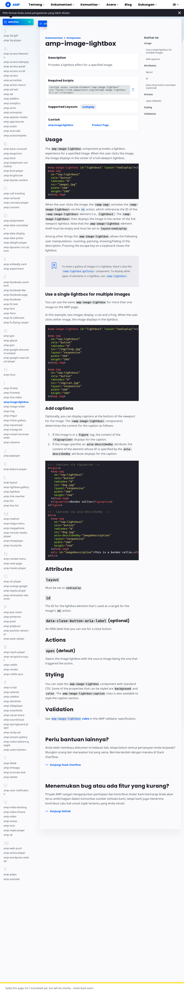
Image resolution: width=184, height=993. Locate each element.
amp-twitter (11, 766)
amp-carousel (12, 194)
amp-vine (9, 815)
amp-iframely (11, 385)
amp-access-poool (14, 63)
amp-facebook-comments (16, 276)
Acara (112, 5)
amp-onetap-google (15, 579)
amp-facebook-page (15, 287)
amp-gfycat (10, 333)
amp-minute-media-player (16, 527)
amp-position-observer (16, 625)
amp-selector (11, 681)
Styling (148, 107)
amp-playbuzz (12, 618)
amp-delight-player (15, 235)
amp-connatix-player (16, 199)
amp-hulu (9, 367)
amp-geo (9, 328)
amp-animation (13, 109)
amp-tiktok (10, 752)
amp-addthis (11, 95)
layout (149, 72)
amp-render (11, 658)
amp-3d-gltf (10, 35)
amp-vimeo (10, 810)
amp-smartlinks (13, 699)
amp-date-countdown (16, 221)
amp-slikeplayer (13, 695)
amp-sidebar (11, 686)
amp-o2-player (12, 574)
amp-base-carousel (15, 145)
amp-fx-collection (14, 310)
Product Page (100, 125)
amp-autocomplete (15, 132)
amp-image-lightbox (16, 394)
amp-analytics (12, 99)
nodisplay (88, 107)
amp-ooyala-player (15, 583)
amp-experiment (13, 261)
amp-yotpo (10, 863)
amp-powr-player (14, 631)
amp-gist (9, 338)
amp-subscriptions (15, 739)
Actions (148, 94)
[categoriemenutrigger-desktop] (52, 24)
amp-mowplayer (13, 533)
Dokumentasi (62, 5)
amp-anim (10, 104)
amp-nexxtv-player (15, 561)
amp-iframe (10, 381)
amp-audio (10, 122)
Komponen (74, 38)
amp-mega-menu (14, 516)
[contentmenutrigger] (161, 38)
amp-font (9, 301)
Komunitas (90, 5)
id (147, 78)
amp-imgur (10, 408)
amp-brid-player (13, 167)
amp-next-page (13, 556)
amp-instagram (13, 422)
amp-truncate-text (14, 761)
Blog (128, 5)
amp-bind (9, 154)
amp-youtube (12, 868)
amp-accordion (12, 76)
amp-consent (11, 203)
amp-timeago (12, 757)
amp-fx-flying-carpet (16, 315)
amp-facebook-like (14, 283)
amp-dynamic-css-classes (16, 241)
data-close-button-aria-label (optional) (161, 86)
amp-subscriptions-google (16, 732)
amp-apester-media (15, 113)
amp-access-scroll (14, 67)
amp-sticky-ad (12, 721)
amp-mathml (11, 511)
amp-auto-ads (12, 127)
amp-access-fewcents (16, 53)
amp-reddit (10, 654)
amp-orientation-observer (16, 589)
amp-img (9, 404)
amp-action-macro (14, 81)
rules (69, 719)
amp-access (10, 72)
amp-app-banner (14, 118)
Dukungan (147, 5)
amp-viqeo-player (14, 819)
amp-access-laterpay (16, 58)
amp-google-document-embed (16, 344)
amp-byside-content (15, 176)
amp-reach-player (14, 645)
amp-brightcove (13, 171)
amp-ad (8, 90)
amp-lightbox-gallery (16, 480)
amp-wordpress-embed (16, 848)
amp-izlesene (11, 435)
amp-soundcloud (14, 709)
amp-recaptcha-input (16, 649)
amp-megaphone (14, 521)
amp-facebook (12, 292)
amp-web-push (12, 837)
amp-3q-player (12, 40)
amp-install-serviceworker (16, 428)
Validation (150, 113)
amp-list (8, 493)
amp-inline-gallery (14, 413)
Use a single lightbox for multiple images (159, 51)
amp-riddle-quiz (13, 663)
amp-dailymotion (14, 217)
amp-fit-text (10, 297)
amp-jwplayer (12, 448)
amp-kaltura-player (15, 462)
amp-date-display (14, 226)
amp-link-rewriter (14, 489)
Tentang (36, 5)
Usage (147, 43)
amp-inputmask (13, 417)
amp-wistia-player (14, 842)
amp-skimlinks (12, 690)
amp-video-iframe (14, 801)
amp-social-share (14, 704)
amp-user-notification (16, 781)
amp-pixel (9, 614)
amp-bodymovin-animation (15, 160)
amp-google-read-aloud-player (16, 352)
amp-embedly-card (15, 257)
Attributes (150, 65)
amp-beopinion (13, 150)
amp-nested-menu (15, 551)
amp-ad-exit (11, 86)
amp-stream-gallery (15, 726)
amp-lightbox (11, 484)
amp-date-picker (13, 231)
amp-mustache (12, 538)
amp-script (10, 676)
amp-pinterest (12, 609)
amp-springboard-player (16, 715)
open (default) (153, 100)
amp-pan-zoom (13, 605)
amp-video (10, 805)
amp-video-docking (15, 796)
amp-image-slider (14, 399)
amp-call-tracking (14, 189)
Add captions (153, 59)
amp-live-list (11, 498)
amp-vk (8, 824)
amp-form (9, 306)
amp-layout (10, 475)
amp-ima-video (12, 390)
